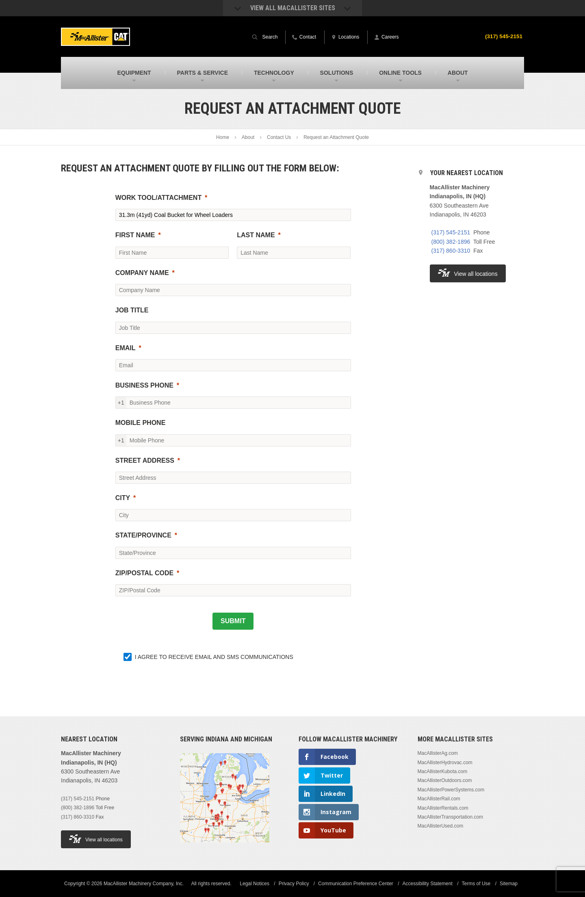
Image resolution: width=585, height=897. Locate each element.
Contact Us (279, 137)
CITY (122, 497)
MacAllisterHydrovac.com (445, 762)
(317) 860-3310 (450, 250)
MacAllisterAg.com (438, 753)
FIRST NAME (135, 235)
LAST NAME (256, 235)
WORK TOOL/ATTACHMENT (158, 197)
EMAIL (125, 347)
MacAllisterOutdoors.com (445, 780)
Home (222, 137)
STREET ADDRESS (144, 460)
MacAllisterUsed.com (441, 826)
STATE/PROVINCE (143, 535)
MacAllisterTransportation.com (450, 817)
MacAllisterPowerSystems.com (451, 790)
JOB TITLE (132, 310)
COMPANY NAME (142, 272)
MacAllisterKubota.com (443, 771)
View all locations (468, 273)
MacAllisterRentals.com (443, 808)
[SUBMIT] (233, 621)
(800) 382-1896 (450, 241)
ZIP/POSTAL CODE (144, 573)
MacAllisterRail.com (439, 799)
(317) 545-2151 (502, 36)
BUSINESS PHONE (144, 385)
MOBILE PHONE (140, 422)
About (248, 137)
